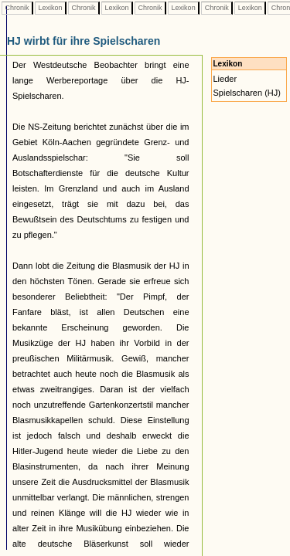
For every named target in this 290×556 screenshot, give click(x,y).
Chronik (17, 8)
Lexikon (50, 8)
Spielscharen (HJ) (247, 92)
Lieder (225, 78)
